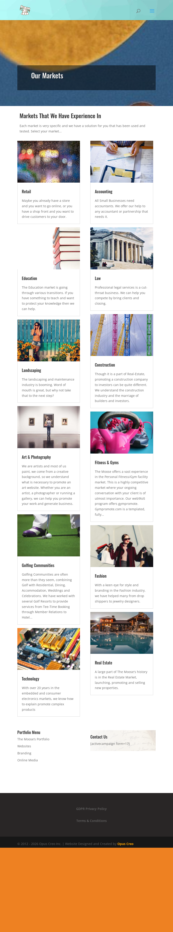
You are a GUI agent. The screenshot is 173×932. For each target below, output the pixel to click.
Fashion (101, 576)
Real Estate (103, 663)
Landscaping (31, 370)
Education (29, 278)
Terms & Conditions (91, 821)
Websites (24, 746)
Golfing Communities (38, 565)
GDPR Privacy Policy (91, 809)
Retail (26, 191)
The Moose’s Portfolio (33, 739)
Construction (105, 365)
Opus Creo (125, 844)
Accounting (103, 191)
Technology (30, 679)
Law (98, 278)
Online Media (27, 760)
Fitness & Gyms (107, 462)
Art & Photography (36, 457)
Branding (24, 753)
